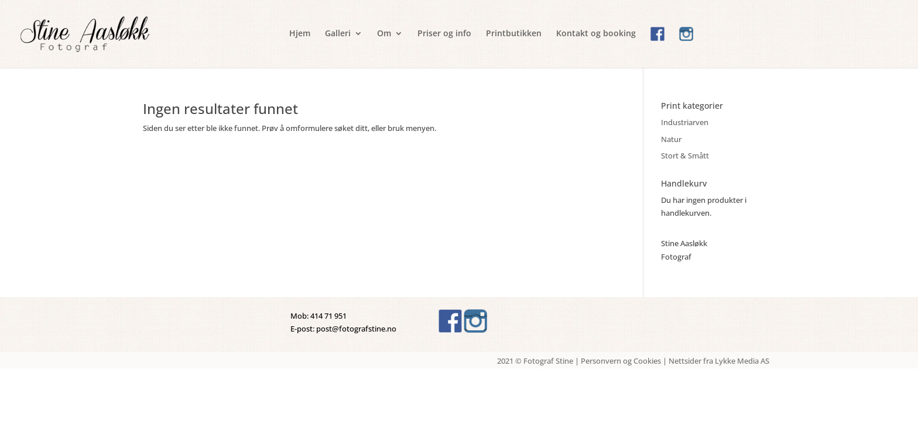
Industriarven (684, 122)
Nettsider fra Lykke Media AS (719, 361)
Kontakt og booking (596, 34)
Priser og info (444, 34)
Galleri (338, 34)
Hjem (299, 34)
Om (384, 34)
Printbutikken (514, 34)
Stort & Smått (685, 155)
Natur (671, 139)
